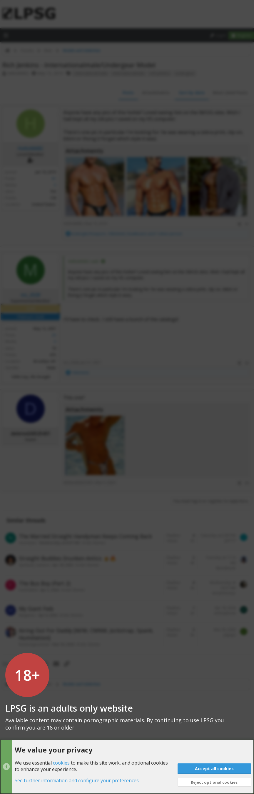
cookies (61, 763)
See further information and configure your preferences (77, 781)
